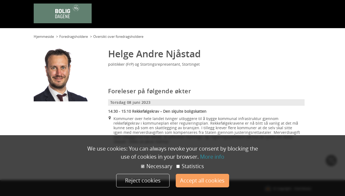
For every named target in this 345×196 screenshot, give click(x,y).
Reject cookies (143, 180)
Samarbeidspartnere (273, 16)
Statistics (190, 166)
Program (212, 16)
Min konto (301, 16)
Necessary (156, 166)
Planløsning (170, 16)
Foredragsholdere (238, 16)
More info (212, 156)
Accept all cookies (202, 180)
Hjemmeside (44, 36)
